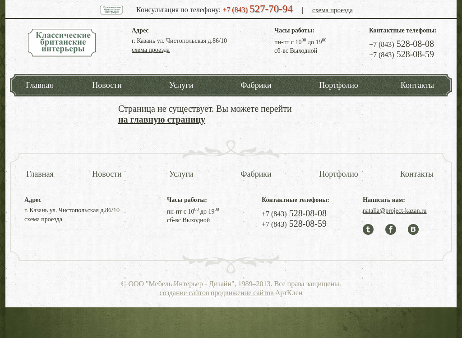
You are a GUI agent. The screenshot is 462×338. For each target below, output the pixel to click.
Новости (106, 85)
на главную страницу (161, 119)
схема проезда (332, 10)
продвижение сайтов (242, 293)
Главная (39, 85)
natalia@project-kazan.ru (395, 210)
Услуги (181, 85)
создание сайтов (184, 293)
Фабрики (255, 85)
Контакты (417, 85)
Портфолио (338, 85)
